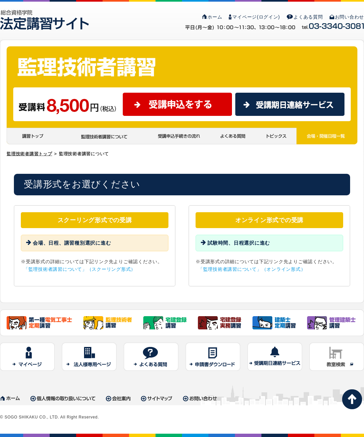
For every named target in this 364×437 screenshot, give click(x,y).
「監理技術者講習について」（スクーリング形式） (79, 269)
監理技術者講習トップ (29, 153)
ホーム (212, 17)
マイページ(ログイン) (254, 17)
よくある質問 (305, 17)
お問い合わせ (347, 17)
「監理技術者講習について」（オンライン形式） (252, 269)
